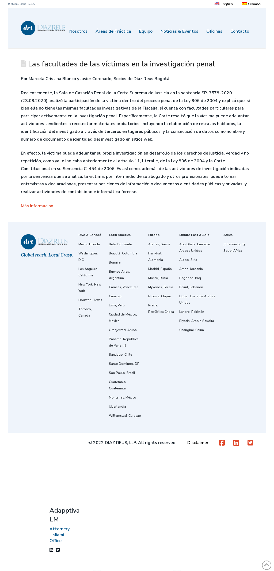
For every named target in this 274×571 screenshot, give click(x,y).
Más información (37, 206)
